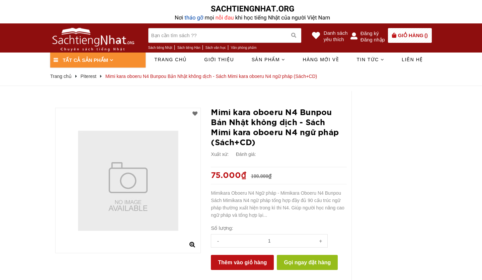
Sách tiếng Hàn (188, 48)
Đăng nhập (372, 39)
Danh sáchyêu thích (336, 36)
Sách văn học (216, 48)
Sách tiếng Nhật (160, 48)
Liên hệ (412, 59)
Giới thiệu (219, 59)
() (413, 35)
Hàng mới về (321, 59)
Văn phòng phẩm (244, 48)
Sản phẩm (268, 59)
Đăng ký (369, 33)
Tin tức (370, 59)
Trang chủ (170, 59)
